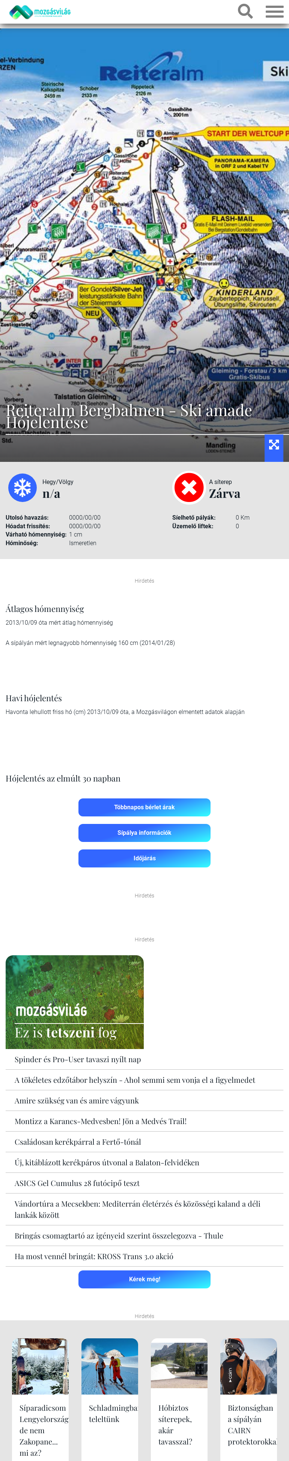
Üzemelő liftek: (193, 526)
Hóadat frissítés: (28, 526)
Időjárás (145, 858)
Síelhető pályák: (194, 517)
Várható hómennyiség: (36, 534)
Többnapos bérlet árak (144, 807)
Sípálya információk (144, 832)
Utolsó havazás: (27, 517)
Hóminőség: (22, 543)
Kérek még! (144, 1279)
